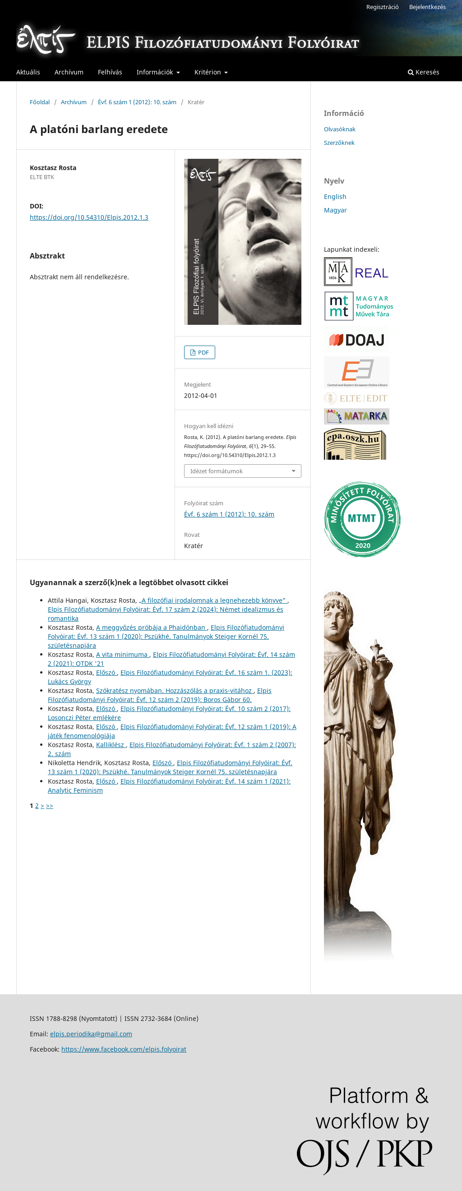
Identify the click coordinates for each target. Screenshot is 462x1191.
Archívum (69, 72)
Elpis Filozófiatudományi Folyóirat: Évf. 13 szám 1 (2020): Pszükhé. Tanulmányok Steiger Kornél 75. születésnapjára (166, 636)
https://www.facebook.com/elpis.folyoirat (123, 1049)
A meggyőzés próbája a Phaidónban (151, 627)
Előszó (106, 672)
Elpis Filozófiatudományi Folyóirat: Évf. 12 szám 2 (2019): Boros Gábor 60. (160, 695)
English (335, 196)
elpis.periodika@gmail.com (91, 1033)
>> (49, 805)
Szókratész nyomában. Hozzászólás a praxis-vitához (175, 690)
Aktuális (28, 72)
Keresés (423, 72)
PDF (203, 352)
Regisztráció (382, 7)
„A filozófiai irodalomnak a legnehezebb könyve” (213, 600)
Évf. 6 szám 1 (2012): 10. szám (137, 102)
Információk (156, 72)
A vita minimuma (122, 654)
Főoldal (40, 102)
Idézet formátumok (216, 471)
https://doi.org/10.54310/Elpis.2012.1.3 (89, 217)
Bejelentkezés (427, 7)
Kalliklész (111, 744)
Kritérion (208, 72)
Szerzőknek (339, 142)
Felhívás (110, 72)
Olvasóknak (340, 129)
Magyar (335, 210)
